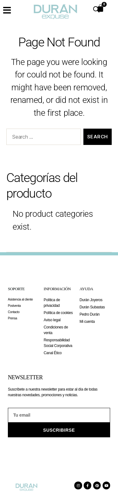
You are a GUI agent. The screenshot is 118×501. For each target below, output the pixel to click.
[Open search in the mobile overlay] (96, 9)
